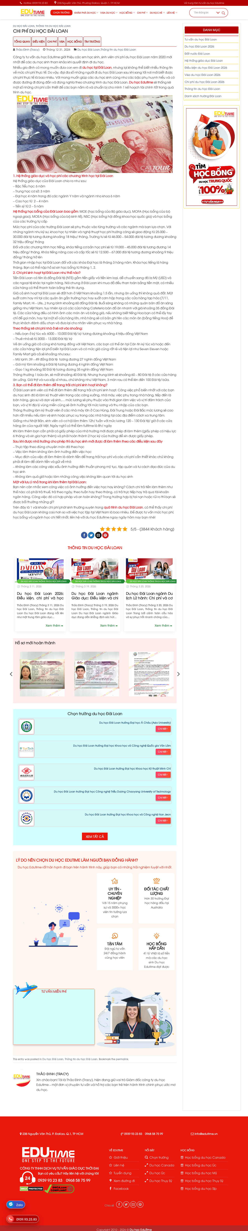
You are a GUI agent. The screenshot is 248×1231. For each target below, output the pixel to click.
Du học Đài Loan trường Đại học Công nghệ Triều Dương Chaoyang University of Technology (112, 791)
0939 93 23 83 (133, 1133)
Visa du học (109, 12)
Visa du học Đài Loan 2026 (202, 74)
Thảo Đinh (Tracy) (27, 49)
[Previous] (11, 674)
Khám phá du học (86, 12)
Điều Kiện (39, 41)
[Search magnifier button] (223, 13)
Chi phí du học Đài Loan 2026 (204, 81)
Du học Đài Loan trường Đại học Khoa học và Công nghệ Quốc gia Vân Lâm (122, 745)
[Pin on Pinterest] (105, 535)
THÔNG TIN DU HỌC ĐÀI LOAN (95, 547)
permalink (122, 1059)
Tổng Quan (22, 41)
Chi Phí (51, 41)
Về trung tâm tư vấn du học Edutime (204, 2)
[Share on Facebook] (84, 535)
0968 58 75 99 (154, 1133)
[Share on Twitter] (91, 535)
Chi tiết (163, 728)
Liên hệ (172, 12)
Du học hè (157, 12)
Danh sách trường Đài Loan (203, 96)
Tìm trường (92, 41)
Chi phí (142, 12)
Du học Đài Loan (23, 25)
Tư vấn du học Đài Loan (201, 39)
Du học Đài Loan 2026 (199, 46)
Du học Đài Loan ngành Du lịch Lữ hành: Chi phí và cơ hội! (149, 598)
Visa (62, 41)
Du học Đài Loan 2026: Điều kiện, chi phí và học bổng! (40, 598)
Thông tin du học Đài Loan (53, 25)
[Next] (178, 674)
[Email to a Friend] (98, 535)
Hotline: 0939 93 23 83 (34, 2)
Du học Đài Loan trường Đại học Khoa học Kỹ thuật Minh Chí (132, 768)
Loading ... (54, 1018)
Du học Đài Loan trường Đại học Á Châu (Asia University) (135, 722)
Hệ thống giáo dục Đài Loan (204, 60)
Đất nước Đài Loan (197, 53)
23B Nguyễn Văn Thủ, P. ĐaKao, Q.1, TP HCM (52, 1133)
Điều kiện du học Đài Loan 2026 (206, 67)
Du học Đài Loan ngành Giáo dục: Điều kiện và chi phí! (94, 598)
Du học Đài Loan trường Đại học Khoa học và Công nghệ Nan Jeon (128, 814)
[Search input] (204, 12)
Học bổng (127, 12)
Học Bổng (74, 41)
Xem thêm (53, 625)
